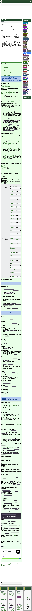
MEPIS (24, 66)
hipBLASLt (12, 206)
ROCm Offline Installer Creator (11, 108)
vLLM (15, 157)
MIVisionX (12, 191)
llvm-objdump (14, 535)
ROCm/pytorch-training (7, 145)
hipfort (12, 210)
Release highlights (6, 67)
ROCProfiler (12, 257)
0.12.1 (17, 207)
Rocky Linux (25, 79)
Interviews (25, 49)
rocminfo (12, 243)
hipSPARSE (12, 215)
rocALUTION (12, 218)
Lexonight (28, 591)
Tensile (12, 230)
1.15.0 (17, 277)
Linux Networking (26, 58)
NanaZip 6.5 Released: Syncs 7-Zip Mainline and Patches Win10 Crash (3, 594)
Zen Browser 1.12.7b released (17, 563)
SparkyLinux (25, 87)
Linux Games (25, 54)
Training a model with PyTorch (8, 148)
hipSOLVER (12, 213)
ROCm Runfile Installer (12, 131)
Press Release (25, 74)
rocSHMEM (12, 203)
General (25, 41)
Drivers (25, 36)
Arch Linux (25, 28)
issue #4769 (17, 434)
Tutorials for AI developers (7, 138)
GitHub (15, 418)
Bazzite (24, 29)
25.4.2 (17, 239)
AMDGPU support (6, 499)
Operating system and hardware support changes (10, 69)
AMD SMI (12, 238)
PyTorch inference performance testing (10, 159)
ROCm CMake (12, 265)
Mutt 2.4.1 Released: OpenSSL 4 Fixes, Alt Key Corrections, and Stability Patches (12, 594)
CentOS (25, 32)
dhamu (28, 604)
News (2, 24)
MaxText (4, 154)
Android (25, 25)
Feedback (25, 40)
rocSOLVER (12, 225)
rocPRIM (12, 235)
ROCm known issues (6, 73)
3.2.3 (17, 219)
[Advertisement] (16, 12)
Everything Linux (26, 37)
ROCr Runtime (12, 276)
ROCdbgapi (12, 263)
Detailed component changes (7, 72)
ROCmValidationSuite (12, 248)
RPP (11, 199)
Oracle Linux (25, 70)
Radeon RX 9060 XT (4, 168)
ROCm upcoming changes (7, 75)
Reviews (25, 78)
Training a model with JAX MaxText (9, 152)
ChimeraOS (25, 33)
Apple (19, 604)
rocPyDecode (12, 197)
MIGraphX (12, 188)
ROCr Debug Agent (13, 269)
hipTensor (12, 233)
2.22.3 (17, 201)
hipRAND (12, 212)
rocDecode (12, 194)
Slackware (25, 83)
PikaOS (24, 71)
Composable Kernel (13, 186)
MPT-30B (11, 147)
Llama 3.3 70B (11, 151)
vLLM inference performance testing (9, 155)
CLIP (6, 161)
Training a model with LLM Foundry (9, 143)
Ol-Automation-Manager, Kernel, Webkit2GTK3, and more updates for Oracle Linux (6, 564)
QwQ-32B (5, 158)
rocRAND (12, 224)
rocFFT (11, 222)
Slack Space (25, 82)
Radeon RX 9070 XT (4, 167)
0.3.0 (17, 241)
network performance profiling (13, 405)
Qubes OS (25, 75)
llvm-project (12, 272)
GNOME (25, 44)
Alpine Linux (25, 24)
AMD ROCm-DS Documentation (13, 101)
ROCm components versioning (8, 70)
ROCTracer (12, 260)
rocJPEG (12, 196)
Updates (25, 91)
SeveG (28, 597)
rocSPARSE (12, 227)
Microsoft (4, 599)
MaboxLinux (25, 62)
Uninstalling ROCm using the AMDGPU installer (10, 447)
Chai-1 (9, 161)
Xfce (24, 94)
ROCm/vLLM (10, 156)
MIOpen (12, 189)
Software (4, 21)
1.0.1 (17, 255)
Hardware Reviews (26, 48)
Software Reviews (26, 86)
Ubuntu (25, 90)
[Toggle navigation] (31, 1)
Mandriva (25, 63)
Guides (25, 45)
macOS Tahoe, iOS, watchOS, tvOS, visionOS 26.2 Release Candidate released (19, 607)
